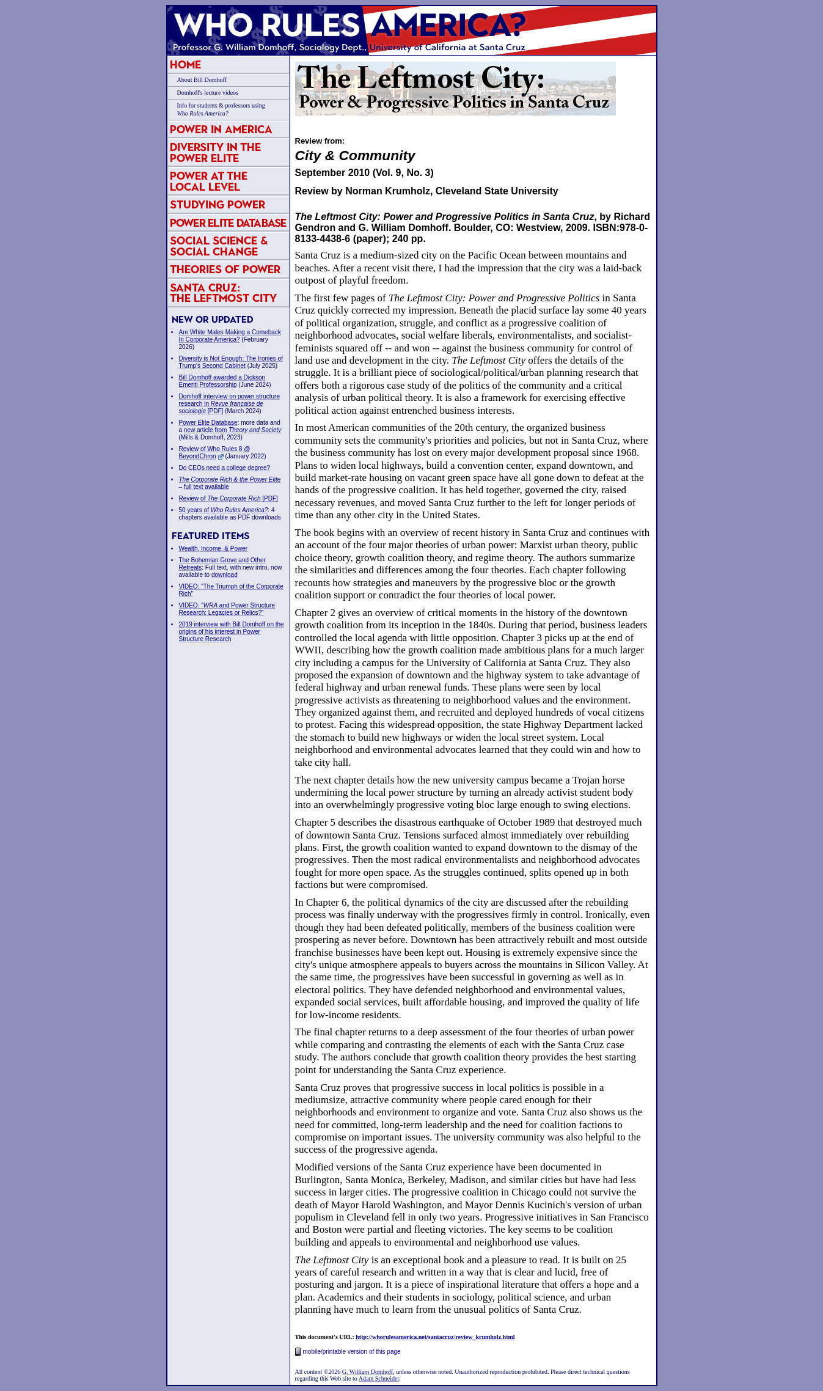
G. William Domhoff (367, 1371)
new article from (233, 430)
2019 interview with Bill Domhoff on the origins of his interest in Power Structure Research (231, 631)
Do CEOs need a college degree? (225, 467)
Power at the (208, 181)
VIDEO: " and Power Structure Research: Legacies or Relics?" (227, 609)
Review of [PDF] (228, 498)
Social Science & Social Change (219, 246)
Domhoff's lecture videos (207, 92)
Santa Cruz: (223, 293)
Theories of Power (225, 269)
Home (185, 64)
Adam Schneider (379, 1378)
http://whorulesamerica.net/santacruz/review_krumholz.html (435, 1337)
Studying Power (217, 204)
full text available (206, 486)
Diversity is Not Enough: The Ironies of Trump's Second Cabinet (231, 362)
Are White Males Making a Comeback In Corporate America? (230, 336)
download (224, 574)
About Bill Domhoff (202, 79)
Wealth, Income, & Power (213, 548)
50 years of (223, 510)
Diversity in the (215, 152)
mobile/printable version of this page (348, 1351)
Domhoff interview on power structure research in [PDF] (229, 403)
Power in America (221, 129)
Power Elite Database (228, 222)
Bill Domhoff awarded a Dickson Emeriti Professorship (222, 381)
